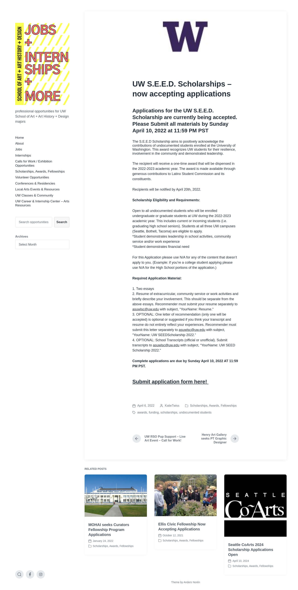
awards (142, 412)
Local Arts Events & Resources (37, 189)
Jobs (18, 149)
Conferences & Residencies (35, 183)
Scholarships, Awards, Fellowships (40, 171)
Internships (23, 155)
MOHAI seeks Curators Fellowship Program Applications (108, 560)
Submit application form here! (170, 382)
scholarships (168, 412)
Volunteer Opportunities (32, 177)
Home (19, 137)
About (19, 143)
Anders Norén (192, 582)
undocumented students (195, 412)
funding (154, 412)
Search (61, 222)
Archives (21, 236)
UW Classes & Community (34, 195)
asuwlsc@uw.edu (145, 309)
